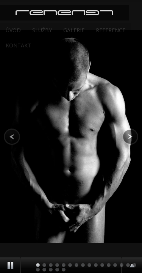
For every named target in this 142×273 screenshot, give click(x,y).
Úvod (13, 30)
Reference (110, 30)
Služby (42, 30)
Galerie (73, 30)
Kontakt (18, 45)
